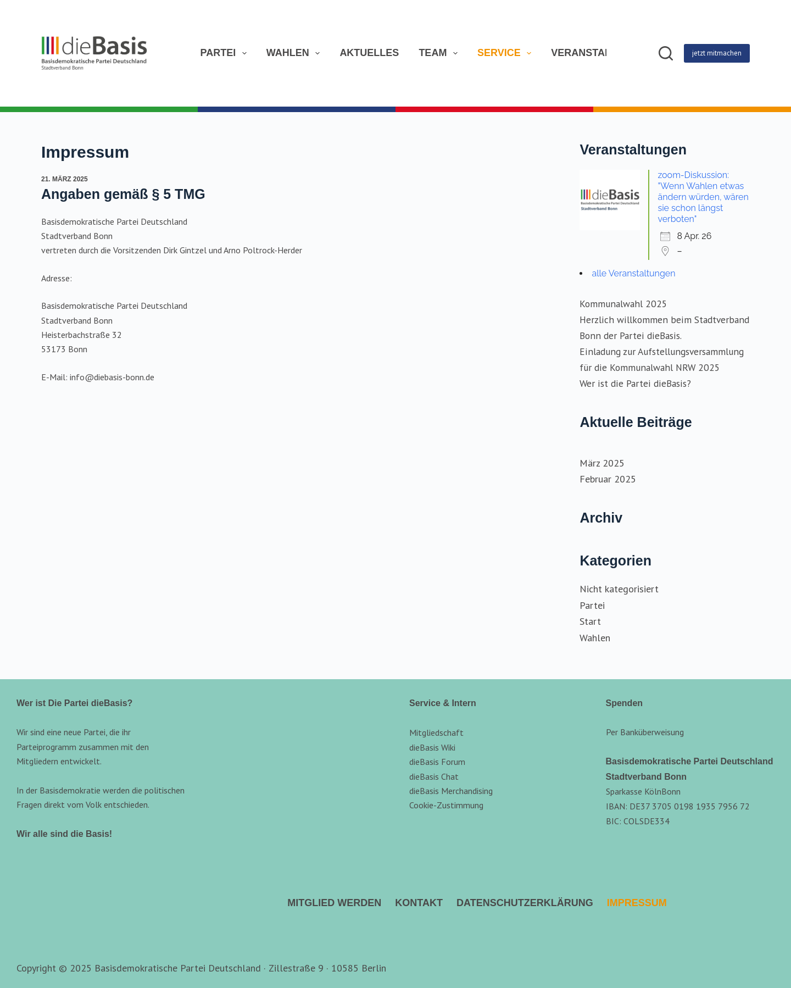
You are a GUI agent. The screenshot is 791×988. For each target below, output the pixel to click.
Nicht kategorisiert (619, 588)
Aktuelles (369, 52)
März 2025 (602, 463)
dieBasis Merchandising (451, 790)
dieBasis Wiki (432, 747)
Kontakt (419, 902)
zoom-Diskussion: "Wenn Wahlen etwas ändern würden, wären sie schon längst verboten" (703, 197)
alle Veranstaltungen (633, 273)
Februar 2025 (608, 479)
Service (504, 53)
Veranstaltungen (601, 52)
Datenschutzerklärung (524, 902)
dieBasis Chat (434, 776)
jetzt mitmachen (717, 53)
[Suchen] (666, 53)
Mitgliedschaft (436, 732)
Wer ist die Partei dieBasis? (635, 383)
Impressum (637, 902)
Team (439, 53)
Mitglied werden (334, 902)
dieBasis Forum (437, 761)
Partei (224, 53)
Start (590, 621)
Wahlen (293, 53)
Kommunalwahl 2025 (623, 303)
